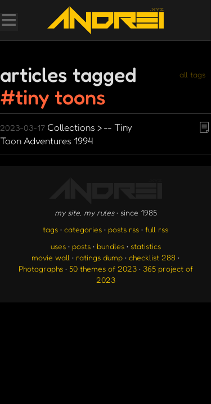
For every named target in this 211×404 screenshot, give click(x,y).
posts (81, 246)
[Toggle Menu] (8, 21)
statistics (146, 246)
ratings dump (99, 257)
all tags (192, 74)
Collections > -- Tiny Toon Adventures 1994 (66, 133)
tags (50, 229)
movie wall (51, 257)
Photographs (41, 268)
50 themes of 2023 (103, 268)
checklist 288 (152, 257)
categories (83, 229)
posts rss (123, 229)
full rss (156, 229)
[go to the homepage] (105, 20)
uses (58, 246)
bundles (110, 246)
